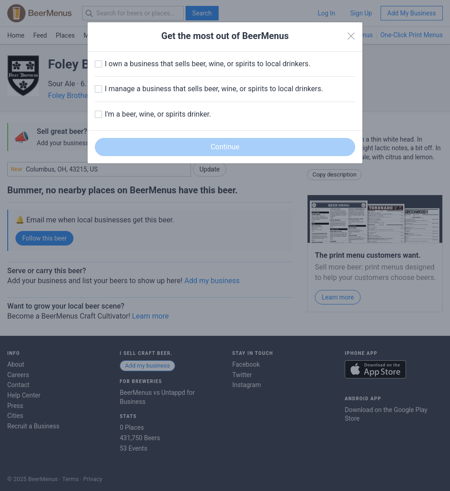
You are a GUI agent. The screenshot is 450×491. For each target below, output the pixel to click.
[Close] (351, 36)
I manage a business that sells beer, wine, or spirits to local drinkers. (214, 88)
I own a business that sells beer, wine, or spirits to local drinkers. (207, 63)
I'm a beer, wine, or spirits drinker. (158, 114)
